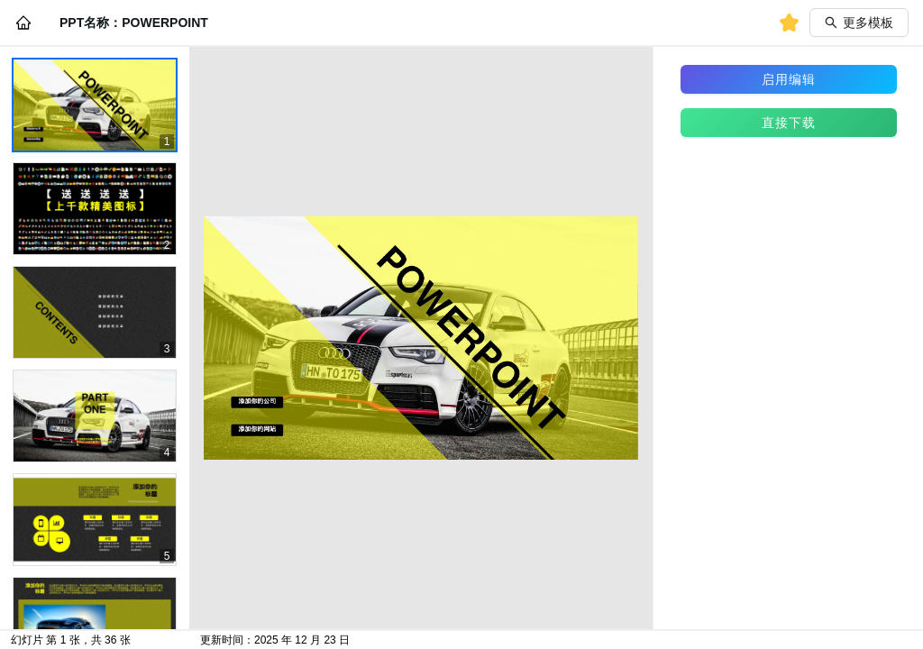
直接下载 (789, 122)
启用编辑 (789, 79)
